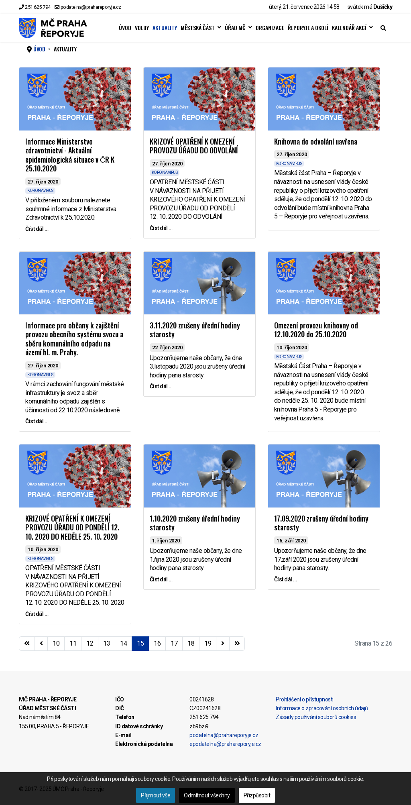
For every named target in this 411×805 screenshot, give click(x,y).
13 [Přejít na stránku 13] (106, 643)
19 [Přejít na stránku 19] (207, 643)
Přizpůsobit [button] (257, 795)
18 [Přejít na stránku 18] (190, 643)
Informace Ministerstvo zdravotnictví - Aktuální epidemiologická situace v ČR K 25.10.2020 (69, 155)
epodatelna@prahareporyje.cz (225, 744)
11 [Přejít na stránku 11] (72, 643)
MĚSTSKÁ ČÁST (198, 27)
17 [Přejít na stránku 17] (174, 643)
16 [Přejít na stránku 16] (157, 643)
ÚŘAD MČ (235, 27)
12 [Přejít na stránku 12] (89, 643)
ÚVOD (125, 27)
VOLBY (142, 27)
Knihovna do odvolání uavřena (315, 141)
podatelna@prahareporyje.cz (91, 7)
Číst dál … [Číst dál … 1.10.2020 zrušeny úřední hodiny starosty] (161, 579)
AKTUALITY (165, 27)
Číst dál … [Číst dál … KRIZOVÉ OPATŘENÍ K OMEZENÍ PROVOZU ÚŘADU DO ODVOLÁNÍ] (161, 228)
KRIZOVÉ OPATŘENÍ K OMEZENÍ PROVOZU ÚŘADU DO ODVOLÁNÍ (194, 146)
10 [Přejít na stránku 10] (56, 643)
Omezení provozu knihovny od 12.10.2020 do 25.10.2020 (316, 330)
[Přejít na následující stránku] (223, 643)
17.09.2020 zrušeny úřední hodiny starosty (321, 523)
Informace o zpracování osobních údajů (322, 708)
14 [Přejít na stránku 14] (123, 643)
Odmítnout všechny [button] (207, 795)
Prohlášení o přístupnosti (305, 699)
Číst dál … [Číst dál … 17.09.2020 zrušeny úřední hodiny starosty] (285, 579)
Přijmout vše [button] (155, 795)
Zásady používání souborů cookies (316, 717)
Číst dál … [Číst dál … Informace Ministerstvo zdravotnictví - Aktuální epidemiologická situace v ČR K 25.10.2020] (36, 229)
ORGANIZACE (270, 27)
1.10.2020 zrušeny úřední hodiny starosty (195, 523)
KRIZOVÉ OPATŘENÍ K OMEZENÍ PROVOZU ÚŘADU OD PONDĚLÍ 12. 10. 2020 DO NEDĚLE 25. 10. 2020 (72, 527)
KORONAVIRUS (40, 190)
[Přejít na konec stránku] (237, 643)
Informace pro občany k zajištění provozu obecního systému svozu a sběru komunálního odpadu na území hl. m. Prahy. (74, 339)
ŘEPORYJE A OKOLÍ (308, 27)
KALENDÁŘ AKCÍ (349, 27)
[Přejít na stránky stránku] (41, 643)
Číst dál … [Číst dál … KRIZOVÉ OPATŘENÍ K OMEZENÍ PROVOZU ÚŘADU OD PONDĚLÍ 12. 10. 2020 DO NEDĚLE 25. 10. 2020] (36, 614)
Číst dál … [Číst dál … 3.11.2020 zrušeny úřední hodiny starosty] (161, 386)
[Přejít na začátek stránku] (27, 643)
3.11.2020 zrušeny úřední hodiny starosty (195, 330)
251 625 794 (38, 7)
